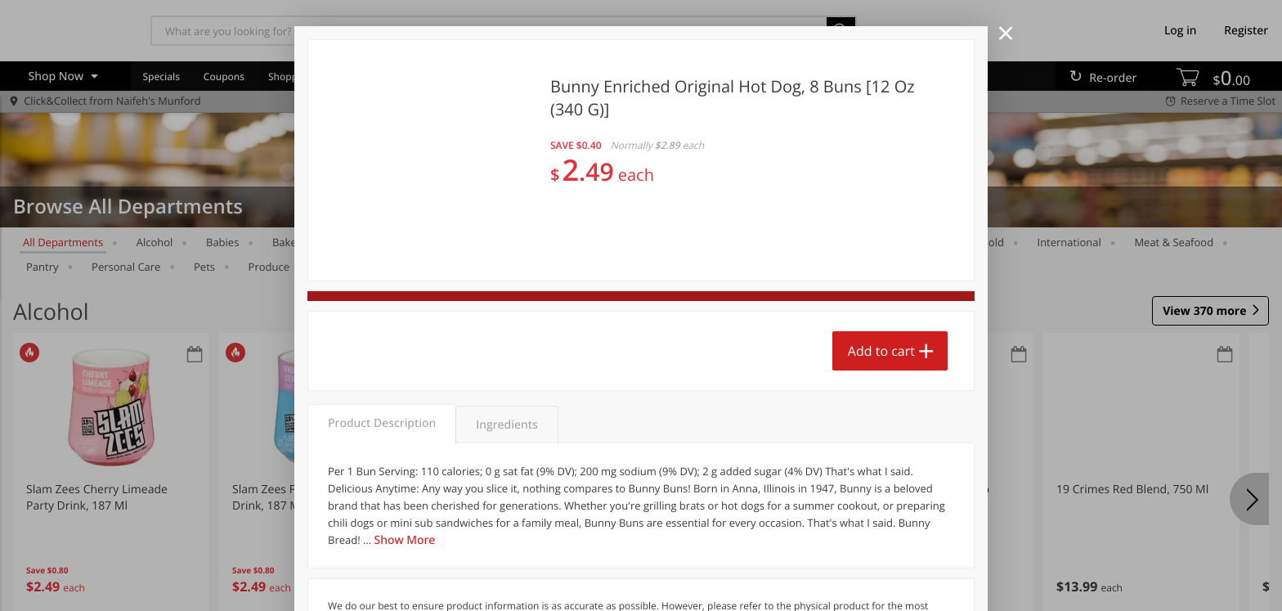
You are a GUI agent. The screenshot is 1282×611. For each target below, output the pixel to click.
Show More (405, 540)
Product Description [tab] (382, 423)
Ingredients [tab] (506, 425)
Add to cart (881, 351)
